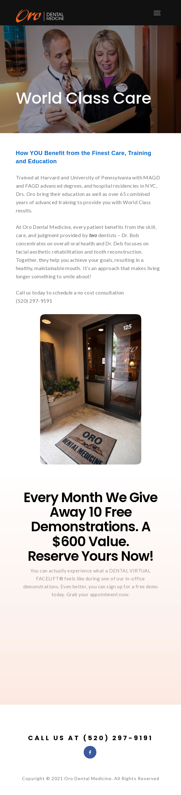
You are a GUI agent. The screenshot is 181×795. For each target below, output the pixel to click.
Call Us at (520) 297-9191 (90, 738)
